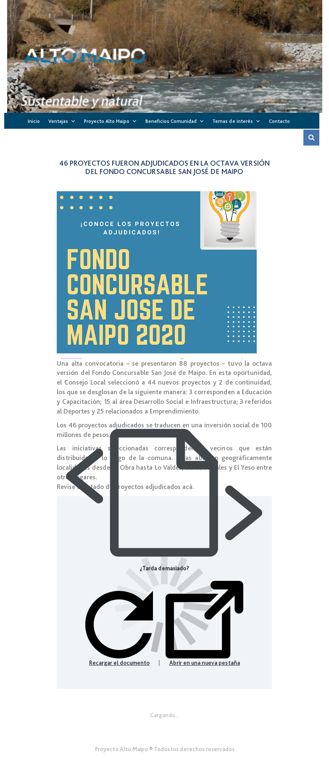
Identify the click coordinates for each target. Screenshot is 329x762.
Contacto (279, 121)
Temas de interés (233, 121)
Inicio (34, 121)
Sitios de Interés (159, 138)
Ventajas (58, 121)
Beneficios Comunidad (171, 121)
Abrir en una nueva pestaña (204, 623)
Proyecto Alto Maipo (106, 121)
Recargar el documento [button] (119, 628)
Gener (164, 728)
